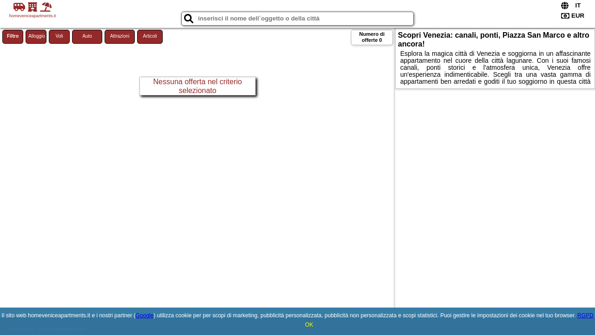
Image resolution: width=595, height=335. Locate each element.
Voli (59, 36)
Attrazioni (120, 36)
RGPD (585, 315)
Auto (87, 36)
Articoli (150, 36)
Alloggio (36, 36)
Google (144, 315)
